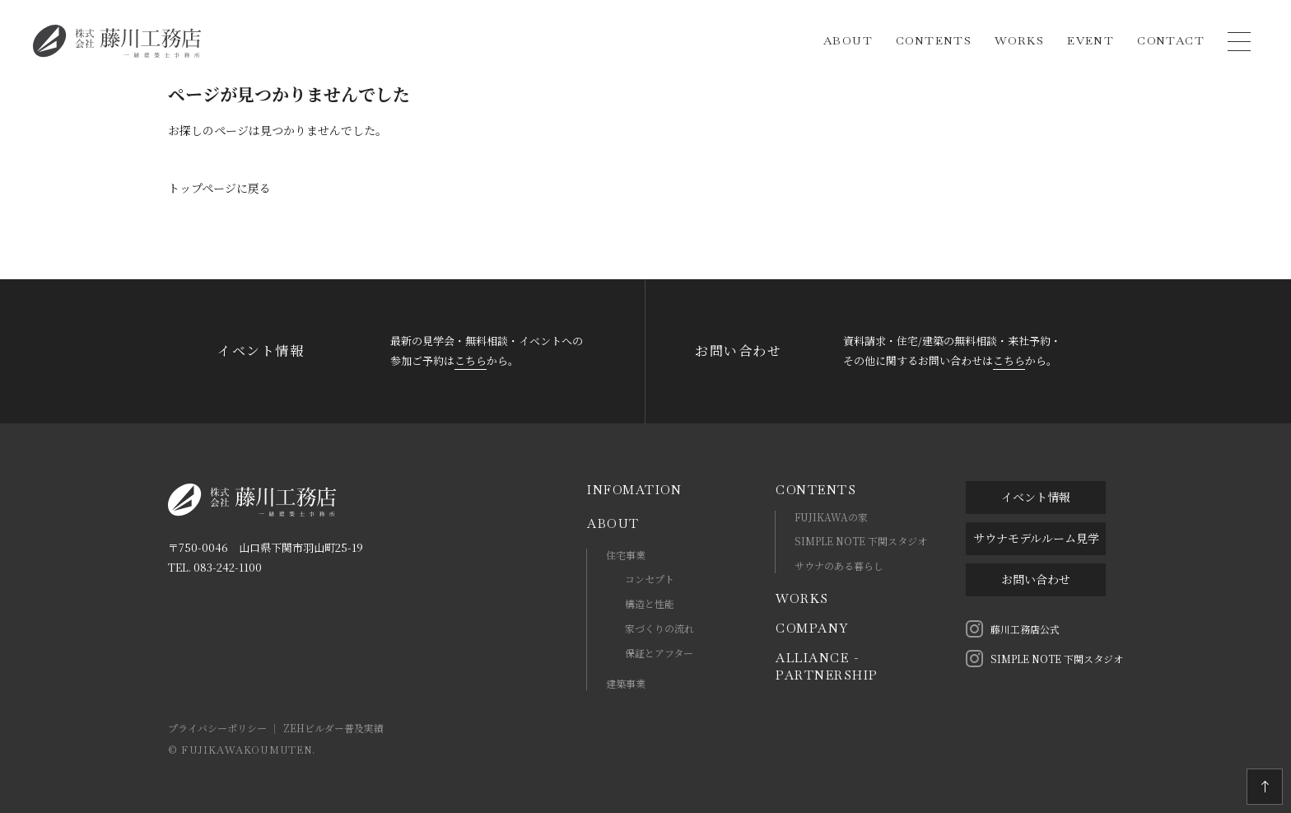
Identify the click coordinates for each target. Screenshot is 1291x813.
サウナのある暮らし (839, 565)
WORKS (802, 598)
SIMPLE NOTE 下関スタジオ (861, 541)
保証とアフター (659, 653)
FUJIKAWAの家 (831, 517)
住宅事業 (626, 555)
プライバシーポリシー (217, 728)
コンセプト (649, 579)
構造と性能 (649, 603)
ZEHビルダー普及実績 (333, 728)
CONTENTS (816, 490)
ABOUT (613, 523)
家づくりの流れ (659, 628)
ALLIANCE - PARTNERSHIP (827, 666)
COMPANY (812, 628)
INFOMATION (634, 490)
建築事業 (626, 683)
